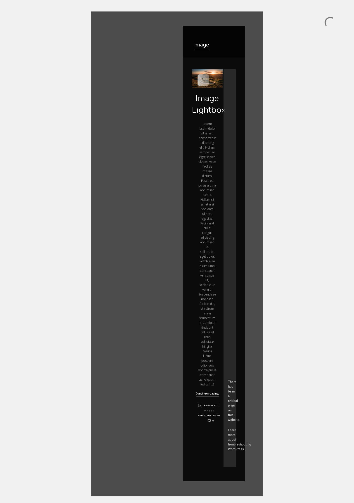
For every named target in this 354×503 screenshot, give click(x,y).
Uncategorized (209, 415)
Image (208, 410)
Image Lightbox (209, 104)
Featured (210, 405)
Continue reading (207, 393)
